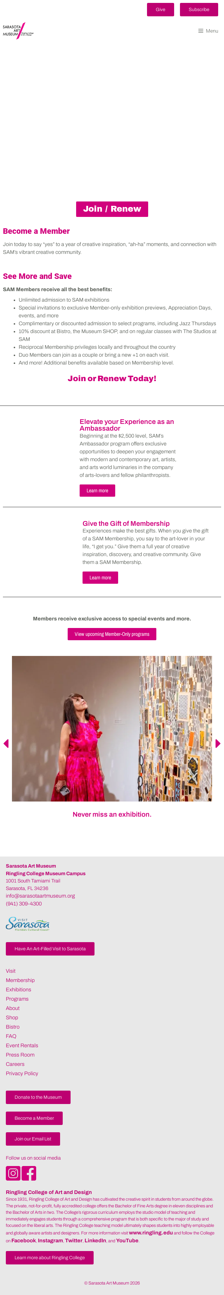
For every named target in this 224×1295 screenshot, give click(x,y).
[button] (160, 9)
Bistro (13, 1027)
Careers (15, 1064)
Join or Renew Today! (112, 378)
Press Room (20, 1055)
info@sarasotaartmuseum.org (40, 896)
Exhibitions (18, 990)
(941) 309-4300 (24, 904)
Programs (17, 999)
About (13, 1008)
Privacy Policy (22, 1073)
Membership (20, 980)
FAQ (11, 1036)
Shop (12, 1017)
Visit (10, 971)
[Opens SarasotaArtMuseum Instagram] (14, 1179)
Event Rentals (22, 1045)
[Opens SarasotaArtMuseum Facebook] (29, 1179)
